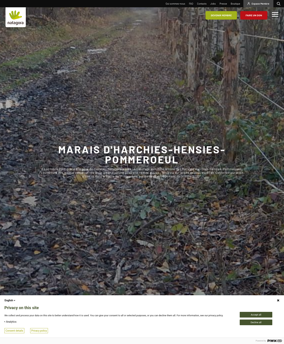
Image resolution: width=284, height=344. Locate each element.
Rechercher (279, 3)
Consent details (14, 330)
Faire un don (254, 15)
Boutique (235, 3)
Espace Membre (260, 3)
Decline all (256, 322)
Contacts (202, 3)
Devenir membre (221, 15)
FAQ (191, 3)
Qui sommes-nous (175, 3)
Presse (223, 3)
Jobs (213, 3)
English (10, 300)
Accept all (256, 314)
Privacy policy (39, 330)
